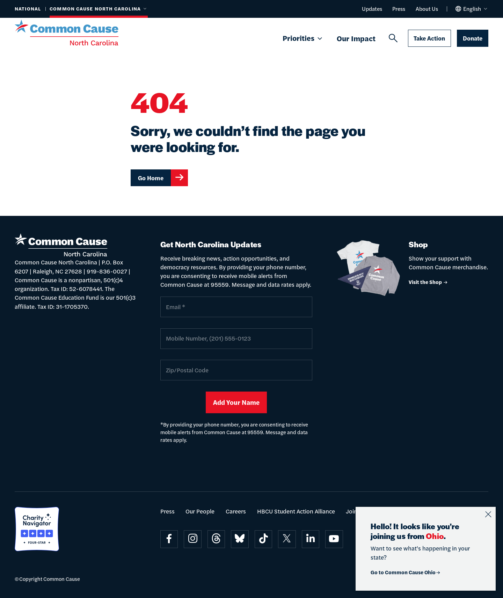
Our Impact (356, 38)
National (28, 9)
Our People (199, 511)
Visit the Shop (428, 281)
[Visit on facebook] (169, 539)
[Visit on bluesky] (240, 539)
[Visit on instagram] (193, 539)
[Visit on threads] (216, 539)
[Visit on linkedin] (311, 539)
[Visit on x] (287, 539)
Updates (372, 9)
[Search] (393, 38)
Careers (236, 511)
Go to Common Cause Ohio (406, 572)
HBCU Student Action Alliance (296, 511)
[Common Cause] (76, 32)
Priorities (303, 38)
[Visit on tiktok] (263, 539)
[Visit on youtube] (334, 539)
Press (398, 9)
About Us (427, 9)
